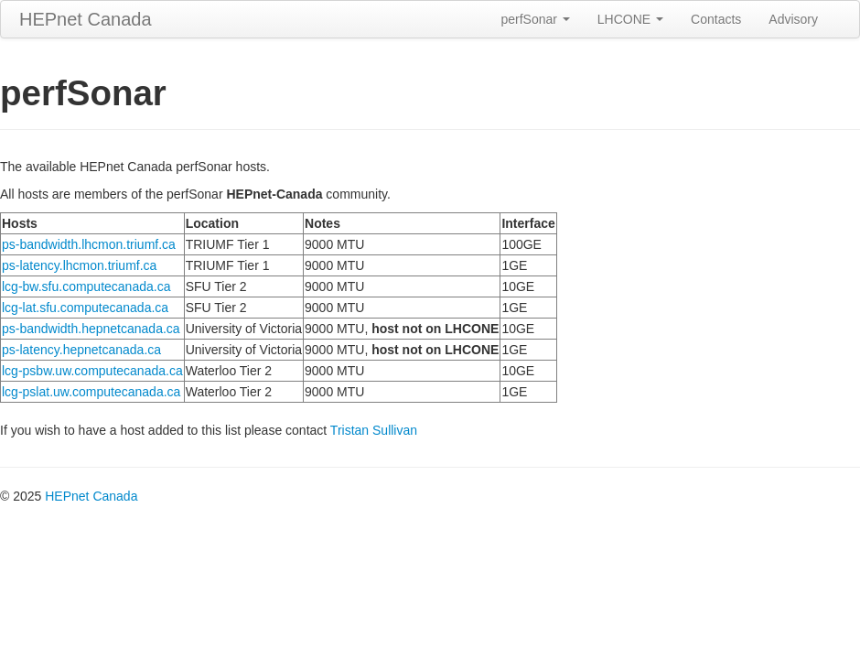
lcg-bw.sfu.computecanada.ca (86, 286)
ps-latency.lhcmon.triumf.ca (79, 265)
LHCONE (630, 19)
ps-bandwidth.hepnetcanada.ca (91, 328)
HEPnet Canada (85, 19)
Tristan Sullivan (373, 430)
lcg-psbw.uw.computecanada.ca (92, 370)
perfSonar (534, 19)
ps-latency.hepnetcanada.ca (81, 349)
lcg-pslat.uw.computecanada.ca (91, 391)
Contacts (716, 19)
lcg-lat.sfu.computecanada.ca (85, 307)
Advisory (793, 19)
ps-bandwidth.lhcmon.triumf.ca (89, 244)
